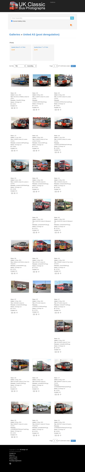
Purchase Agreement (15, 460)
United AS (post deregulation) (41, 34)
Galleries (52, 2)
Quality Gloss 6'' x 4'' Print (18, 47)
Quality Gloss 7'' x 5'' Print (41, 47)
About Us (12, 455)
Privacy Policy (13, 459)
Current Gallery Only (19, 21)
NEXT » (73, 66)
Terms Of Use (13, 457)
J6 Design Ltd (24, 449)
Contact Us (12, 453)
